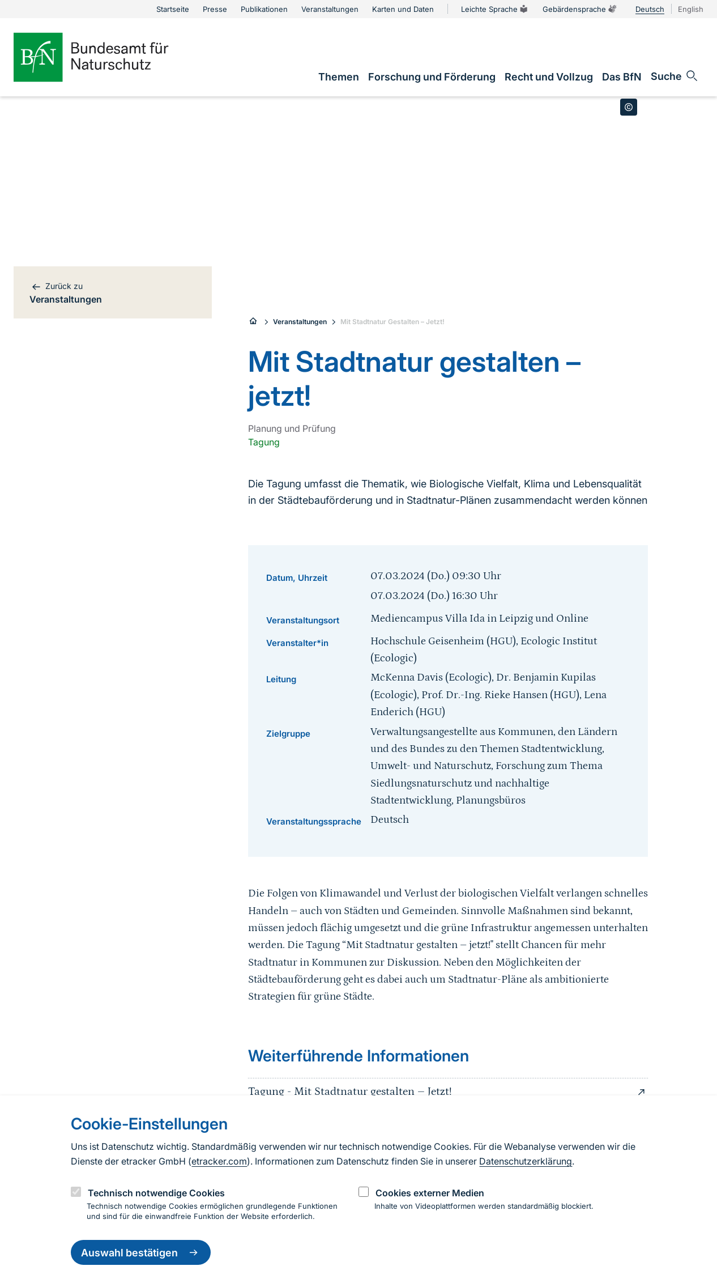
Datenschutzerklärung (525, 1161)
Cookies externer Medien (429, 1193)
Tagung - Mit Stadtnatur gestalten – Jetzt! (448, 1092)
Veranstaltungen (300, 321)
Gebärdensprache (580, 9)
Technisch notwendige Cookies (156, 1193)
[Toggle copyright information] (629, 107)
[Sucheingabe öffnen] (674, 76)
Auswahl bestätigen (140, 1252)
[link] (339, 76)
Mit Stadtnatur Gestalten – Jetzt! (392, 321)
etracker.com (219, 1161)
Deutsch (649, 9)
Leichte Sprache (495, 9)
